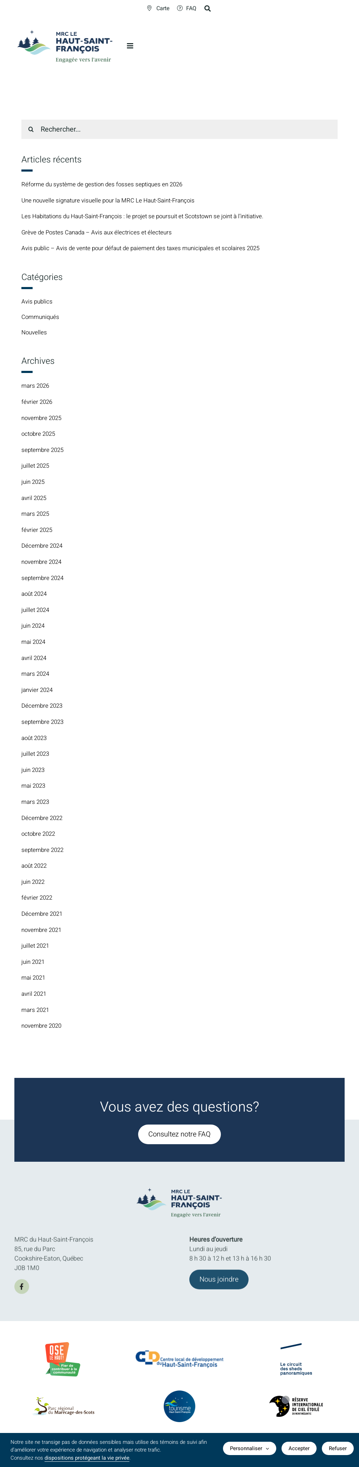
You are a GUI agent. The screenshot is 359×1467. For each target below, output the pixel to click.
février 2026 (37, 403)
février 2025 (37, 531)
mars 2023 (36, 803)
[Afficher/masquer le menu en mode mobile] (130, 45)
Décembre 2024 (43, 547)
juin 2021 (34, 963)
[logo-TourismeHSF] (179, 1403)
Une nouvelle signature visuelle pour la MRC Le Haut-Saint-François (113, 200)
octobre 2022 (39, 835)
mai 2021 (34, 979)
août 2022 (35, 867)
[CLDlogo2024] (179, 1363)
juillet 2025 (36, 467)
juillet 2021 (36, 947)
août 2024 (35, 595)
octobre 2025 (39, 435)
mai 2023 (34, 787)
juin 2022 (34, 883)
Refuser (338, 1450)
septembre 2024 (43, 579)
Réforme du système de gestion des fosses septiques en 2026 (105, 184)
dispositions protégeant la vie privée (87, 1458)
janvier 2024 (38, 691)
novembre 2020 (43, 1027)
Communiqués (41, 318)
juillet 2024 (36, 611)
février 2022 (37, 899)
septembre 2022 (43, 851)
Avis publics (37, 302)
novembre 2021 (43, 931)
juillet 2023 (36, 755)
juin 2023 (34, 771)
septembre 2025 (43, 451)
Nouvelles (34, 334)
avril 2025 (34, 499)
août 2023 (35, 739)
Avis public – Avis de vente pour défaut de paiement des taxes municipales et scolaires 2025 (147, 248)
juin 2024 (34, 627)
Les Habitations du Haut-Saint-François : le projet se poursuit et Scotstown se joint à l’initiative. (150, 216)
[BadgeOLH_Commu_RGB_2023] (62, 1348)
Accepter (299, 1450)
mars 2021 (36, 1011)
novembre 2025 (43, 419)
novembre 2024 (43, 563)
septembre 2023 (43, 723)
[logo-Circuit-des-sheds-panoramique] (296, 1355)
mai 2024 (34, 643)
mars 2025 (36, 515)
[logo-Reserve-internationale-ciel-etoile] (296, 1408)
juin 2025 (34, 483)
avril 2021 (34, 995)
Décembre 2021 (43, 915)
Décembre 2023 (43, 707)
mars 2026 (36, 387)
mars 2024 (36, 675)
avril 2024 (34, 659)
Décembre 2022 (43, 819)
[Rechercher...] (179, 129)
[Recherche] (31, 129)
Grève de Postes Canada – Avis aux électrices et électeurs (100, 232)
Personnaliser (249, 1450)
